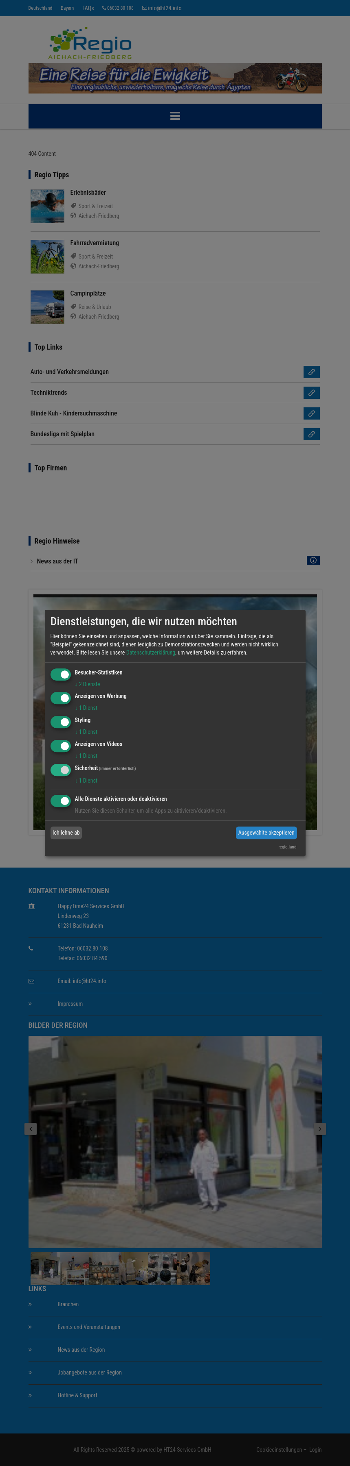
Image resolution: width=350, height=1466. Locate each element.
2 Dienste (87, 684)
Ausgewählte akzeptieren (266, 832)
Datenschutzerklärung (151, 652)
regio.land (287, 847)
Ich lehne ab (66, 832)
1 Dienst (86, 708)
